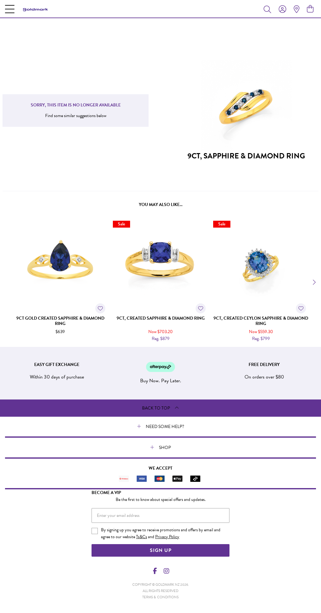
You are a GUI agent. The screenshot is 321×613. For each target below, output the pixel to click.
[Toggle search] (269, 9)
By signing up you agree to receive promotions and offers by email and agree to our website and (160, 533)
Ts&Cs (141, 536)
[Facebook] (155, 571)
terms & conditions (160, 597)
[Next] (313, 282)
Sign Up (160, 550)
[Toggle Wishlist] (100, 308)
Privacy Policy (167, 536)
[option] (60, 281)
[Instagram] (166, 571)
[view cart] (310, 9)
